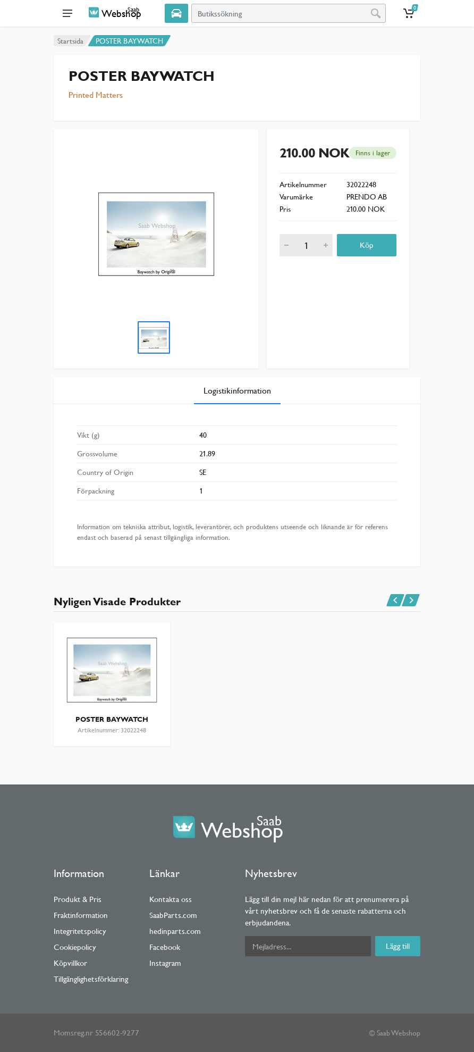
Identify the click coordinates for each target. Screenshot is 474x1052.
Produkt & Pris (77, 899)
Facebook (164, 946)
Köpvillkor (70, 962)
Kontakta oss (170, 899)
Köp (367, 244)
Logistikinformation (237, 391)
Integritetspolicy (80, 931)
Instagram (165, 962)
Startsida (70, 41)
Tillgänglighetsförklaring (91, 978)
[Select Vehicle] (176, 13)
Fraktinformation (81, 915)
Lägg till (398, 945)
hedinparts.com (175, 931)
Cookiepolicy (75, 946)
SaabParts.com (173, 915)
